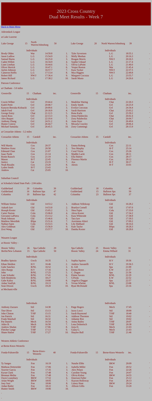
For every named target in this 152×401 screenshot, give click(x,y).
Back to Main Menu (10, 26)
